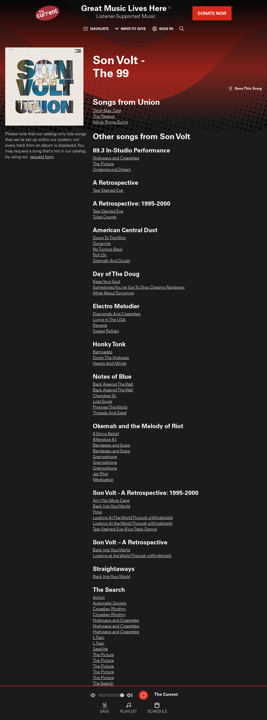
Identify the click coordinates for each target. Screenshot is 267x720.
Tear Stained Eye (108, 191)
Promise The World (110, 407)
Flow (97, 512)
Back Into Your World (111, 506)
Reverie (100, 326)
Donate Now (212, 13)
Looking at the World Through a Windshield (132, 556)
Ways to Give (130, 28)
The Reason (104, 117)
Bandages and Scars (111, 446)
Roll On (100, 255)
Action (99, 598)
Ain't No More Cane (111, 501)
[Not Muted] (92, 695)
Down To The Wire (109, 238)
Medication (103, 480)
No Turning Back (108, 250)
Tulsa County (105, 217)
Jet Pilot (100, 474)
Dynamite (102, 244)
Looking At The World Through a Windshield (133, 518)
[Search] (181, 28)
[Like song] (245, 88)
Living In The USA (109, 320)
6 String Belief (106, 434)
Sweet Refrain (106, 331)
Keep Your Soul (106, 282)
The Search (103, 684)
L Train (98, 638)
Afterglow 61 (105, 440)
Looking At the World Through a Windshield (132, 524)
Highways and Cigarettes (116, 158)
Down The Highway (111, 358)
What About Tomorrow (113, 293)
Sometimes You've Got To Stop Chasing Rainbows (139, 288)
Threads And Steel (110, 413)
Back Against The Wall (113, 385)
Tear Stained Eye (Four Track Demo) (125, 529)
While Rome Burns (110, 122)
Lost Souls (102, 402)
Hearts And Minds (109, 364)
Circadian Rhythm (109, 609)
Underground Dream (112, 170)
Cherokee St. (105, 396)
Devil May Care (107, 111)
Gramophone (105, 457)
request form (42, 157)
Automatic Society (109, 603)
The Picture (103, 164)
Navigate (96, 28)
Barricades (102, 352)
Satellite (100, 649)
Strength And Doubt (111, 261)
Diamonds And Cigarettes (117, 314)
